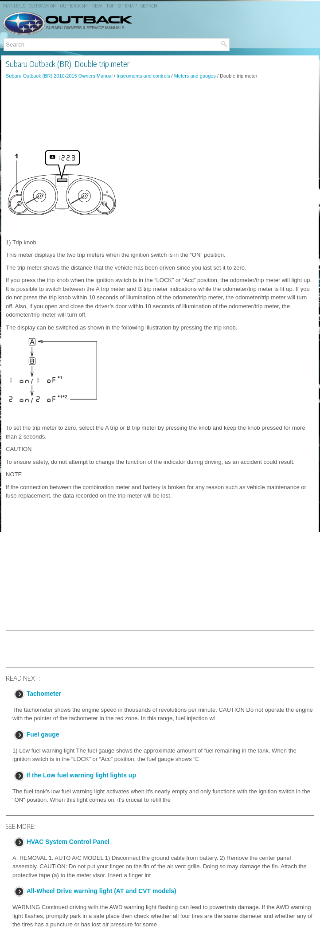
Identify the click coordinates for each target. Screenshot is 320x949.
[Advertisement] (160, 110)
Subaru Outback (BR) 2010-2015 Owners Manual (59, 75)
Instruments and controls (143, 75)
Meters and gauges (195, 75)
